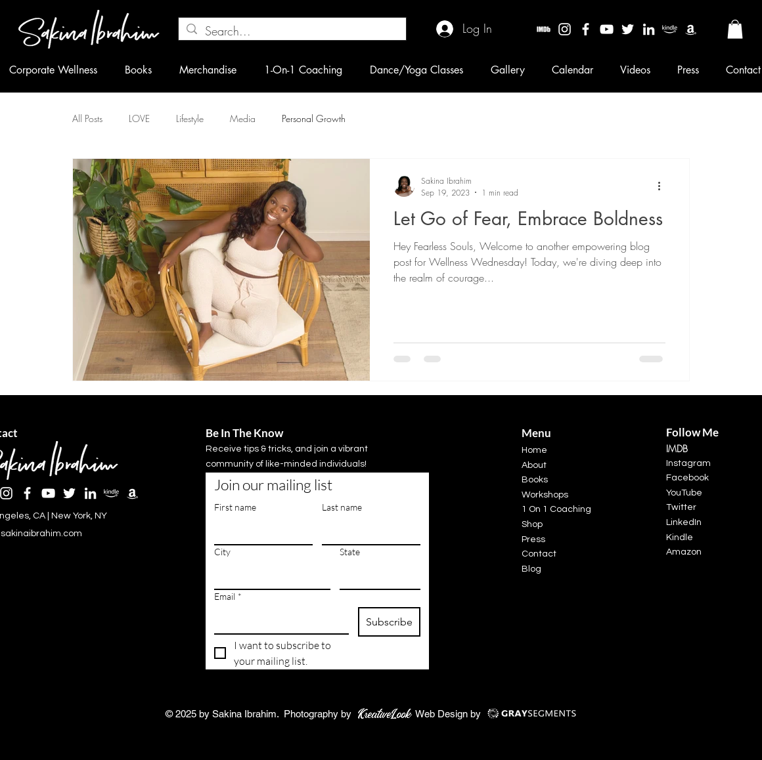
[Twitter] (627, 29)
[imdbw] (543, 29)
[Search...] (291, 31)
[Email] (277, 620)
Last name (342, 507)
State (350, 551)
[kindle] (669, 29)
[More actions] (663, 186)
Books (535, 479)
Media (243, 118)
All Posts (87, 118)
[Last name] (367, 531)
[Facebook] (585, 29)
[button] (735, 29)
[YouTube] (606, 29)
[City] (268, 575)
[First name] (259, 531)
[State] (376, 575)
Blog (531, 569)
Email (228, 596)
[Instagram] (564, 29)
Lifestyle (190, 118)
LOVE (139, 118)
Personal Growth (314, 118)
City (222, 551)
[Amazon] (691, 29)
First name (235, 507)
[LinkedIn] (648, 29)
